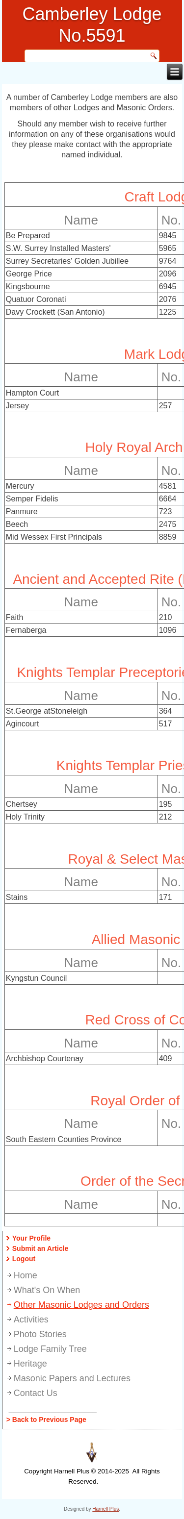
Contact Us (35, 1393)
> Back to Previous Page (46, 1419)
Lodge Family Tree (50, 1349)
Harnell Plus (105, 1509)
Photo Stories (40, 1334)
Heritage (30, 1364)
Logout (23, 1259)
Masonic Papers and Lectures (72, 1378)
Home (25, 1275)
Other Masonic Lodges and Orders (81, 1305)
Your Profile (31, 1238)
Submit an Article (40, 1248)
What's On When (47, 1290)
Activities (31, 1319)
